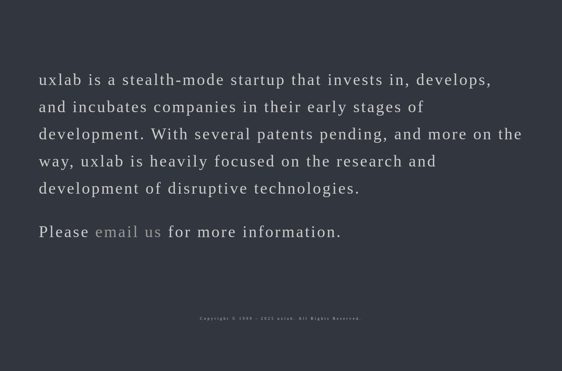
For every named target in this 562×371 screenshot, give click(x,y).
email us (128, 232)
